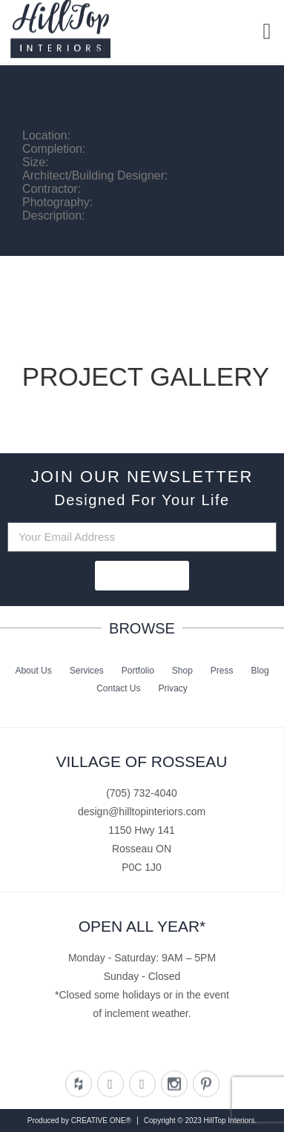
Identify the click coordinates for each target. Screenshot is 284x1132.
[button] (267, 29)
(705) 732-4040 (141, 793)
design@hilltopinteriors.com (141, 811)
